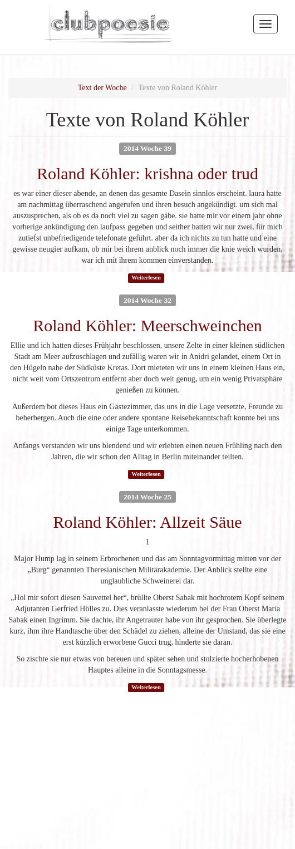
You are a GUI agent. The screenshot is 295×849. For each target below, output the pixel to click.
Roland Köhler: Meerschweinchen (147, 325)
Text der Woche (102, 88)
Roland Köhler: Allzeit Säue (147, 522)
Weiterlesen (145, 277)
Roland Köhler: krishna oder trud (147, 173)
